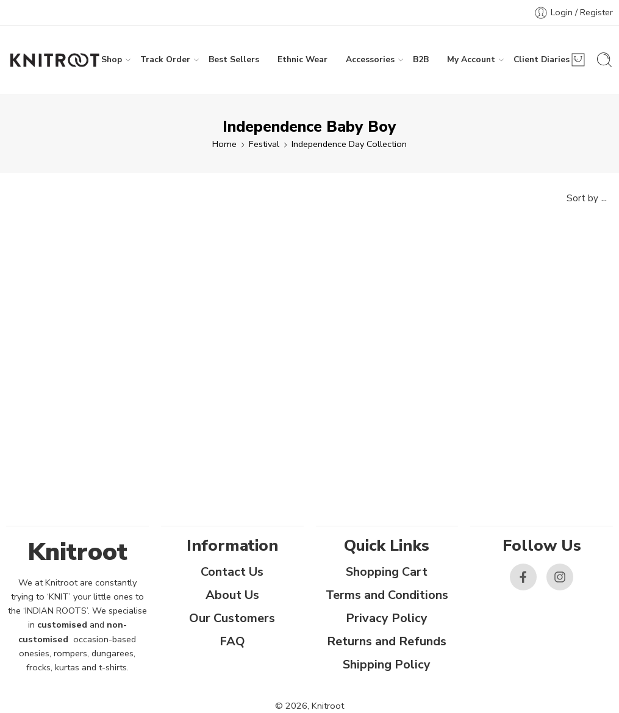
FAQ (232, 641)
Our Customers (232, 618)
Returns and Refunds (386, 641)
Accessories (370, 60)
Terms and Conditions (387, 595)
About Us (232, 595)
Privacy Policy (387, 618)
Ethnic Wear (302, 59)
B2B (421, 59)
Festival (264, 144)
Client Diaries (541, 60)
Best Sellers (234, 59)
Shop (111, 60)
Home (224, 144)
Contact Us (232, 572)
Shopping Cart (387, 572)
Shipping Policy (387, 664)
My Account (471, 60)
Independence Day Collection (349, 144)
